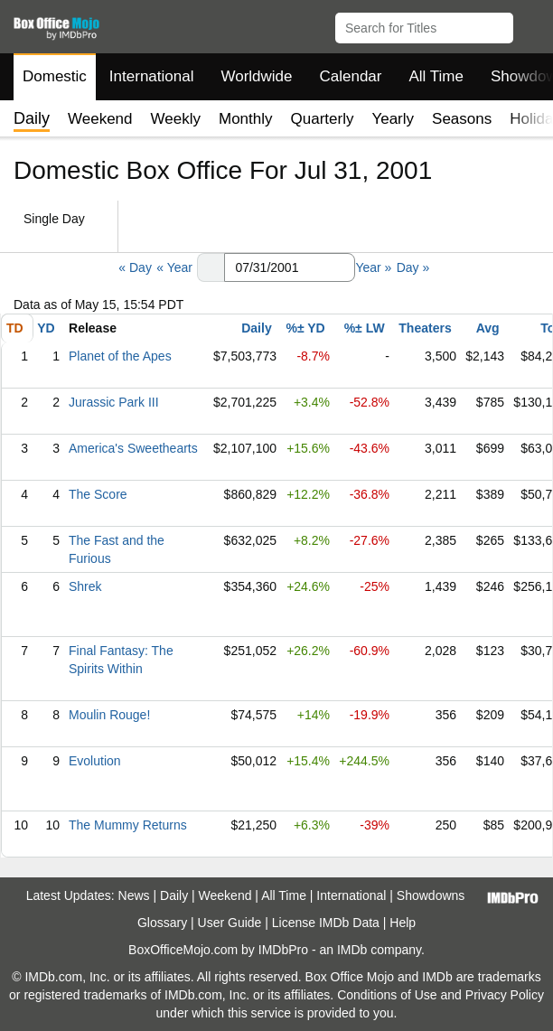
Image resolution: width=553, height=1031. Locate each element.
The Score (98, 494)
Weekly (176, 118)
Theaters (424, 328)
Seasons (462, 118)
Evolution (95, 761)
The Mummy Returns (128, 825)
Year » (373, 267)
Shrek (85, 586)
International (151, 76)
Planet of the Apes (120, 356)
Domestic (55, 76)
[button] (531, 24)
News (134, 895)
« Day (135, 267)
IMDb (352, 949)
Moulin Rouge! (109, 715)
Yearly (392, 118)
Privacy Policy (504, 995)
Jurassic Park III (114, 402)
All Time (436, 76)
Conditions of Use (387, 995)
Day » (413, 267)
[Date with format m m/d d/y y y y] (289, 267)
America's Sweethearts (133, 448)
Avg (488, 328)
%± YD (305, 328)
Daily (256, 328)
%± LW (364, 328)
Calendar (351, 76)
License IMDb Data (326, 922)
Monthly (246, 118)
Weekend (100, 118)
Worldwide (256, 76)
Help (402, 922)
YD (45, 328)
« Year (174, 267)
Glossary (162, 922)
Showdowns (431, 895)
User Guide (230, 922)
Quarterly (322, 118)
